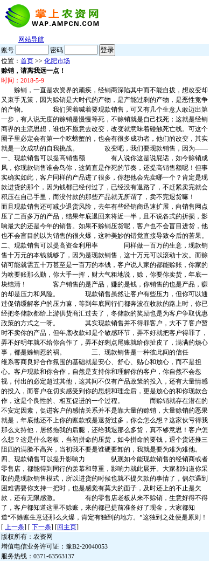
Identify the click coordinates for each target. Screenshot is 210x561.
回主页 (66, 527)
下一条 (41, 527)
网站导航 (31, 39)
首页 (26, 61)
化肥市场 (57, 61)
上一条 (14, 527)
